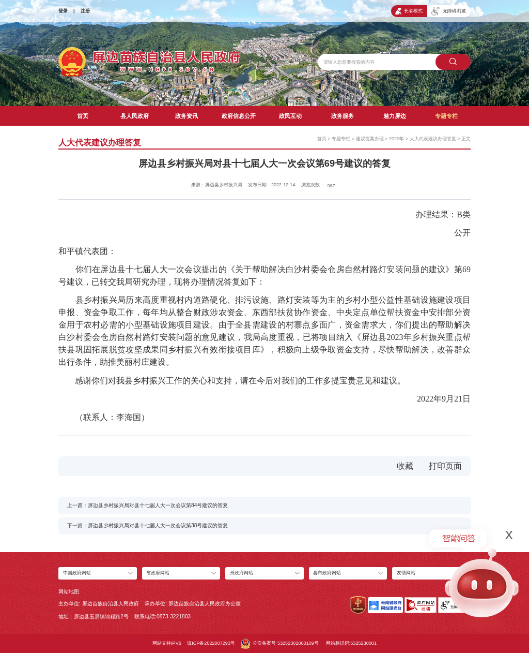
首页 (82, 116)
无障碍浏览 (448, 11)
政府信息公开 (239, 116)
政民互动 (290, 116)
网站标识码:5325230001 (351, 643)
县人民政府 (134, 116)
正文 (466, 138)
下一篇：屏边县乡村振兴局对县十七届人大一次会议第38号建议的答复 (147, 525)
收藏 (405, 466)
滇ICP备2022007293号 (211, 643)
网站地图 (68, 592)
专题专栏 (446, 116)
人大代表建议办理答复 (433, 138)
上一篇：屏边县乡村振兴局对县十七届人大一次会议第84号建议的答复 (147, 505)
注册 (85, 10)
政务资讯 (186, 116)
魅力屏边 (394, 116)
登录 (63, 10)
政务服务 (342, 116)
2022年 (396, 138)
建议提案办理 (370, 138)
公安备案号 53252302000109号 (279, 644)
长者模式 (409, 11)
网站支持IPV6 (166, 643)
